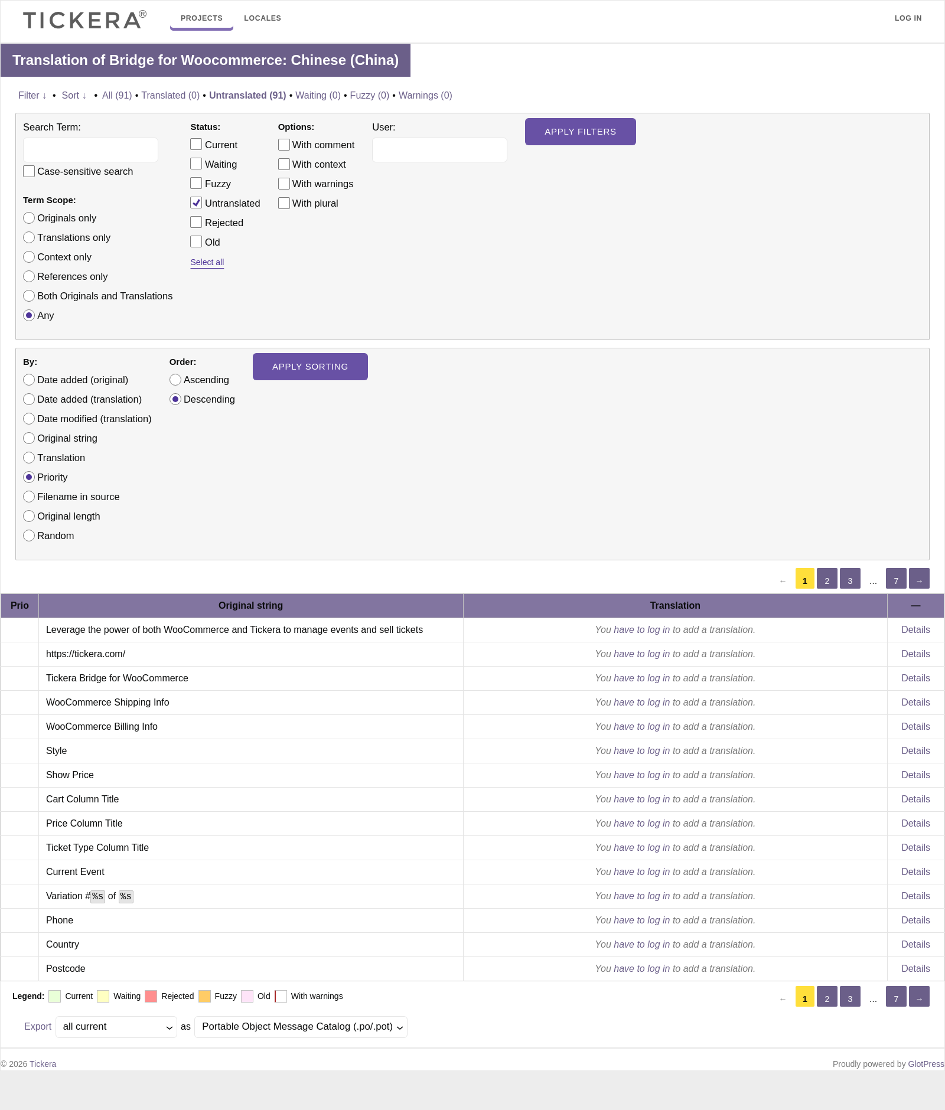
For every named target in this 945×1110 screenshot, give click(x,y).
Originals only (66, 218)
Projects (202, 18)
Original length (68, 516)
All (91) (117, 95)
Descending (209, 399)
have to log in (642, 630)
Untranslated (225, 202)
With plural (315, 203)
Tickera (43, 1064)
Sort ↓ (74, 95)
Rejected (216, 222)
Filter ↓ (32, 95)
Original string (67, 438)
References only (72, 276)
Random (55, 535)
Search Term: (52, 127)
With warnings (323, 183)
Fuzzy (210, 183)
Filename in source (78, 496)
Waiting (213, 163)
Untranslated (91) (247, 95)
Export (37, 1026)
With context (319, 164)
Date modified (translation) (94, 418)
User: (383, 127)
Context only (64, 257)
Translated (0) (170, 95)
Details (915, 630)
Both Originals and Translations (104, 295)
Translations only (73, 237)
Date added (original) (82, 379)
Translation (61, 457)
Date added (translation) (89, 399)
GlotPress (926, 1064)
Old (205, 241)
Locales (262, 18)
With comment (323, 144)
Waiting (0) (318, 95)
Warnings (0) (425, 95)
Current (213, 144)
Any (45, 315)
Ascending (206, 379)
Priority (52, 477)
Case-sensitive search (85, 171)
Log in (908, 18)
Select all (207, 262)
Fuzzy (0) (370, 95)
